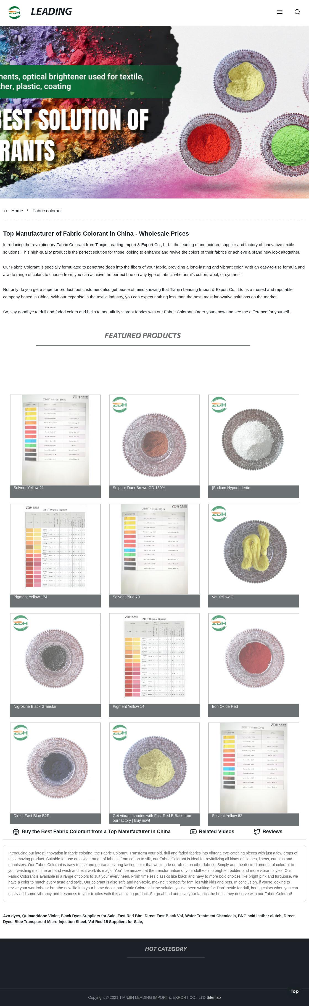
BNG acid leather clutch (260, 916)
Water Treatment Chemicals (210, 916)
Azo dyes (11, 916)
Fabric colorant (47, 211)
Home (17, 211)
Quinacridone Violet (40, 916)
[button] (279, 12)
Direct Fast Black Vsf (164, 916)
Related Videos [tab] (212, 831)
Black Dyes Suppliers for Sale (88, 916)
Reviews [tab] (268, 831)
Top (294, 991)
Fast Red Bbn (130, 916)
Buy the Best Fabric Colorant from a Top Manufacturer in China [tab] (92, 831)
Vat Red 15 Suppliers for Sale (115, 921)
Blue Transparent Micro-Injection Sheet (50, 921)
